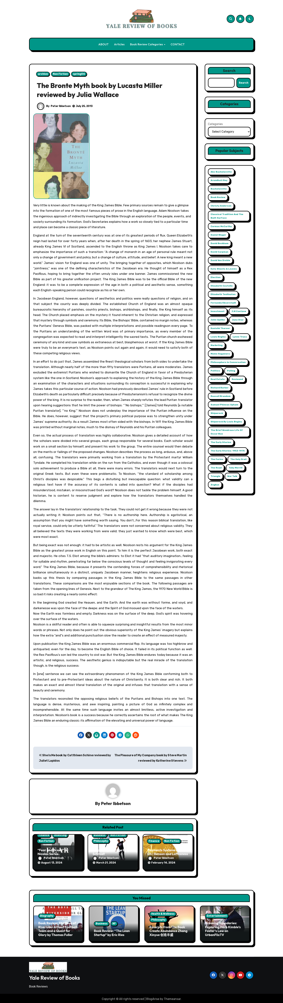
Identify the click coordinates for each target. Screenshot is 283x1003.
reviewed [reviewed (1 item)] (237, 379)
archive (43, 74)
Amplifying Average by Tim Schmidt (113, 852)
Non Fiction (60, 74)
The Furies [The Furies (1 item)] (217, 459)
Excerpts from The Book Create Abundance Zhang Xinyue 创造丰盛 (168, 929)
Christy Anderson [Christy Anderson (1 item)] (221, 206)
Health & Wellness (163, 912)
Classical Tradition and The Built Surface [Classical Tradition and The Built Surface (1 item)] (227, 216)
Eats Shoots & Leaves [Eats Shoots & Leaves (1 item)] (224, 269)
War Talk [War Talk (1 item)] (232, 476)
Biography (46, 914)
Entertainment (217, 914)
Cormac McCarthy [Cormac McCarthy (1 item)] (221, 226)
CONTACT (178, 44)
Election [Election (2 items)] (216, 277)
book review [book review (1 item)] (218, 197)
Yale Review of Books (54, 976)
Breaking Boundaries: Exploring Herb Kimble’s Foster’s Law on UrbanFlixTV (223, 928)
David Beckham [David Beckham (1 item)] (219, 243)
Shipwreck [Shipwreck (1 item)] (217, 413)
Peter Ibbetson (61, 106)
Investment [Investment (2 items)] (218, 311)
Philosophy (101, 841)
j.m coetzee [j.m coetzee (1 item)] (239, 311)
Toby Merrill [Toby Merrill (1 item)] (235, 467)
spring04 (79, 74)
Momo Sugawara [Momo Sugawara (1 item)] (220, 353)
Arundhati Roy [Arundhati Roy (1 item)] (219, 180)
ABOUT (103, 44)
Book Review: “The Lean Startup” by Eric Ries (112, 931)
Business (99, 835)
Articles (119, 44)
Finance (44, 835)
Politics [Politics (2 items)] (215, 370)
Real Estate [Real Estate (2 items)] (218, 379)
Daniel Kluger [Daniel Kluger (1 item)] (218, 235)
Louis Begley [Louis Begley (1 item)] (218, 336)
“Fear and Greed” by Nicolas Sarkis (53, 852)
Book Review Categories (147, 44)
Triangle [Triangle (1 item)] (215, 476)
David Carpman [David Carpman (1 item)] (219, 252)
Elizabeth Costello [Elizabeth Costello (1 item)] (222, 286)
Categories (215, 124)
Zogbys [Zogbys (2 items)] (215, 484)
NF (114, 922)
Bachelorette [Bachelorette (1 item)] (219, 189)
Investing (60, 835)
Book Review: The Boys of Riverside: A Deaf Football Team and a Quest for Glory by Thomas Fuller (57, 928)
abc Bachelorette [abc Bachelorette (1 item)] (221, 172)
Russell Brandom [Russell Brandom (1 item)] (221, 396)
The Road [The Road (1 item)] (216, 467)
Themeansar (172, 997)
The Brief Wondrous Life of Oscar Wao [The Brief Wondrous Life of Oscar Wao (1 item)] (227, 432)
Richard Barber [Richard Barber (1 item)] (219, 387)
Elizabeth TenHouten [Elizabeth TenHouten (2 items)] (223, 294)
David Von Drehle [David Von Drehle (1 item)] (220, 260)
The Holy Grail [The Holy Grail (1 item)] (238, 459)
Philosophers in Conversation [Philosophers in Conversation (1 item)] (228, 362)
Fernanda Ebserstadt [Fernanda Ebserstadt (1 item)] (223, 303)
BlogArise (152, 997)
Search (229, 70)
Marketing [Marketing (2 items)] (217, 345)
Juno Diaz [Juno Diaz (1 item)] (237, 319)
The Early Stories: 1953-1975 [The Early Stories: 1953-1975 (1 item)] (228, 450)
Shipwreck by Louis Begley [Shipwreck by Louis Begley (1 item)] (226, 421)
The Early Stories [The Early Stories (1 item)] (221, 442)
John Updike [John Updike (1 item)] (218, 319)
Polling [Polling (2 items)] (231, 370)
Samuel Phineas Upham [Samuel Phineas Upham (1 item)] (224, 404)
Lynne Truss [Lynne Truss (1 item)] (240, 336)
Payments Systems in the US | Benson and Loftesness (168, 852)
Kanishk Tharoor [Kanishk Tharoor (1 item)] (220, 328)
